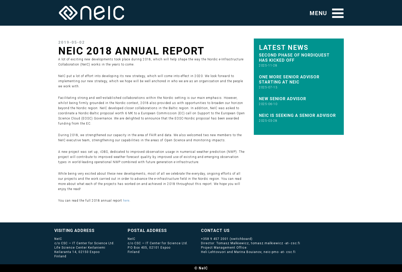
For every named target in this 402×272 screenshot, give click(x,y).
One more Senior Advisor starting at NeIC (289, 79)
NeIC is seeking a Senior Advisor (297, 115)
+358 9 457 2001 (215, 239)
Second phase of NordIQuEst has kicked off (294, 58)
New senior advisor (282, 98)
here (126, 200)
